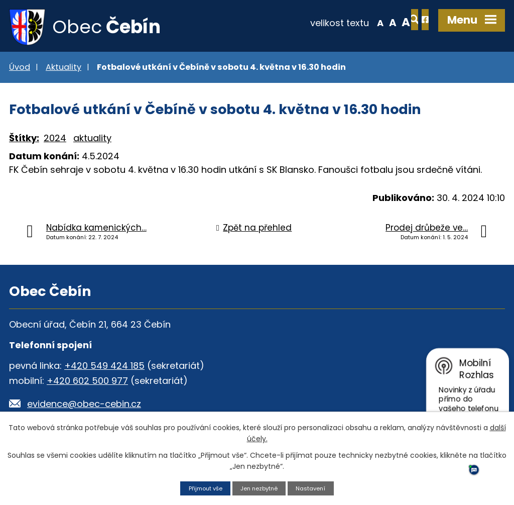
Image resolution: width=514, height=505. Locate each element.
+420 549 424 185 (104, 368)
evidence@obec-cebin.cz (84, 406)
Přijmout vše (200, 487)
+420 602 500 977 (87, 383)
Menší (343, 22)
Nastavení (316, 487)
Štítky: (24, 141)
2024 (55, 141)
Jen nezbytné (260, 487)
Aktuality (63, 69)
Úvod (19, 69)
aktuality (92, 141)
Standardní (356, 22)
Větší (369, 22)
